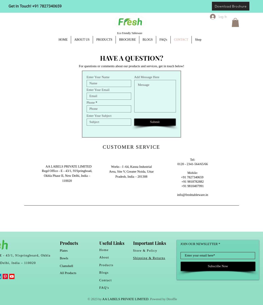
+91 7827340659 (47, 6)
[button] (235, 22)
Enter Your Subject (99, 115)
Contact (105, 280)
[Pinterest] (5, 276)
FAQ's (104, 287)
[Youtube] (11, 276)
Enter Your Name (98, 77)
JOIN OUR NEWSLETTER (199, 244)
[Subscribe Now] (218, 266)
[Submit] (155, 122)
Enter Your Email (98, 90)
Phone (91, 102)
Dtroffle (171, 299)
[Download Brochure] (230, 6)
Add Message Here (146, 77)
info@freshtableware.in (192, 195)
